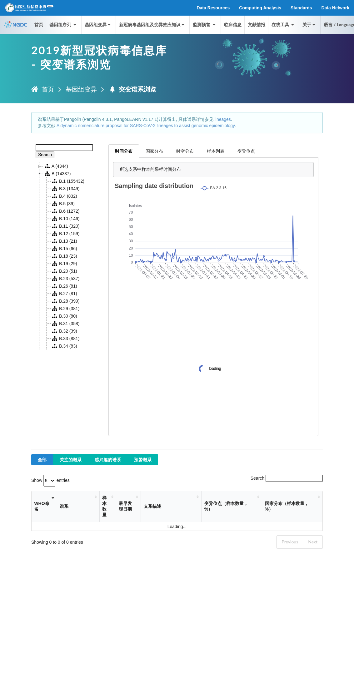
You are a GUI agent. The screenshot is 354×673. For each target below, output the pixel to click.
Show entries (50, 480)
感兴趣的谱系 (108, 459)
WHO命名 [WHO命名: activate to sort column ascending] (41, 506)
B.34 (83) (64, 346)
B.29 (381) (65, 308)
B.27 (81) (64, 293)
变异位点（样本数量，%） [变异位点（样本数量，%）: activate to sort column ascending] (226, 506)
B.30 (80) (64, 316)
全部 (42, 459)
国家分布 (154, 151)
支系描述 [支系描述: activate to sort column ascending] (152, 506)
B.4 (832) (64, 196)
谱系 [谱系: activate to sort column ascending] (64, 506)
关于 (309, 24)
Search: (287, 478)
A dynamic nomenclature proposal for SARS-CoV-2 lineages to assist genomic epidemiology (146, 125)
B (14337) (57, 173)
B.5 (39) (63, 203)
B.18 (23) (64, 256)
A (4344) (55, 166)
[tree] (68, 256)
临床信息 (233, 24)
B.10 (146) (65, 218)
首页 (38, 24)
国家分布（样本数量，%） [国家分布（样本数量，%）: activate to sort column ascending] (287, 506)
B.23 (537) (65, 278)
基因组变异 (98, 24)
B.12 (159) (65, 233)
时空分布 (185, 151)
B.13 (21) (64, 241)
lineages (223, 119)
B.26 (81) (64, 286)
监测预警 (205, 24)
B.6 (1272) (65, 211)
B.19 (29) (64, 263)
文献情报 (256, 24)
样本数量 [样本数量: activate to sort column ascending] (104, 506)
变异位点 (246, 151)
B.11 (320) (65, 226)
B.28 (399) (65, 301)
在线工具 (283, 24)
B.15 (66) (64, 248)
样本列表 (215, 151)
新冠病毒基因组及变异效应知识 (152, 24)
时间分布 (123, 151)
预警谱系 (143, 459)
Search (45, 154)
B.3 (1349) (65, 188)
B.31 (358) (65, 323)
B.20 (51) (64, 271)
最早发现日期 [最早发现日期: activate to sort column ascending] (125, 506)
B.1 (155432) (67, 181)
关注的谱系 (71, 459)
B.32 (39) (64, 331)
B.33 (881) (65, 338)
